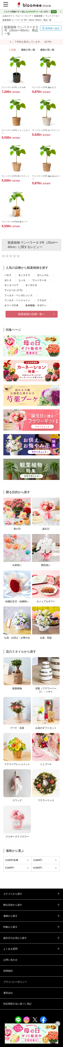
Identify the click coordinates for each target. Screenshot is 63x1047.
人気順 (12, 49)
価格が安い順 (28, 49)
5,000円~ (10, 867)
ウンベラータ (51, 16)
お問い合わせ (10, 959)
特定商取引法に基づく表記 (17, 1003)
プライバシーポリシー (15, 982)
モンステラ (24, 275)
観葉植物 (38, 16)
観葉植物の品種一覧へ (31, 314)
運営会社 (8, 993)
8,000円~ (38, 867)
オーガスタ (31, 285)
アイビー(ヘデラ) (13, 290)
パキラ (7, 275)
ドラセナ (42, 300)
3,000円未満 (11, 860)
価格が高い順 (47, 49)
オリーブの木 (11, 305)
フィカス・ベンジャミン (17, 300)
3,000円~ (38, 860)
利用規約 (8, 970)
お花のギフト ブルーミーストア (17, 16)
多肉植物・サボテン (36, 305)
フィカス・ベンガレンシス (18, 295)
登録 (54, 12)
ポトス (7, 280)
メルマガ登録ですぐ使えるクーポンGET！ (27, 12)
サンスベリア (11, 285)
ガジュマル (43, 275)
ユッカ (21, 280)
